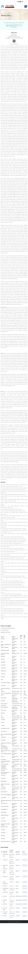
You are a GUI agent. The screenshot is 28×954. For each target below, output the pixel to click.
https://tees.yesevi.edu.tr (11, 25)
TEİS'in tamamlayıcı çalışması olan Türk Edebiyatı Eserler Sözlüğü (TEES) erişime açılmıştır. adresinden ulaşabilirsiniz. (14, 25)
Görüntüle (24, 854)
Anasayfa (2, 13)
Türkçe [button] (24, 1)
